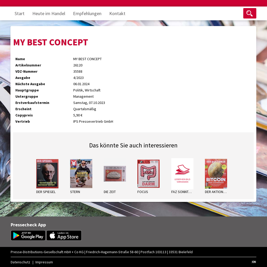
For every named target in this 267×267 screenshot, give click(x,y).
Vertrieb (22, 121)
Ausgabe (22, 77)
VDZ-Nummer (26, 71)
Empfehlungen (87, 13)
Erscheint (23, 109)
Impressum (44, 262)
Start (20, 13)
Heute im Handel (48, 13)
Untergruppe (26, 96)
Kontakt (117, 13)
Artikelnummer (28, 65)
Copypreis (24, 115)
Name (20, 59)
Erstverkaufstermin (32, 102)
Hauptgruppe (27, 90)
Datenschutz (20, 262)
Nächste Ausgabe (30, 84)
